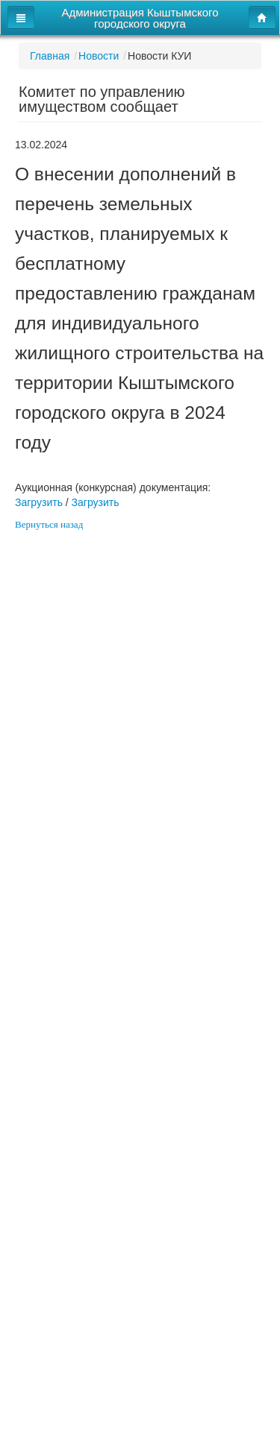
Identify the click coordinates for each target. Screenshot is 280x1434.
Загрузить (39, 502)
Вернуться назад (49, 524)
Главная (49, 56)
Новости (98, 56)
